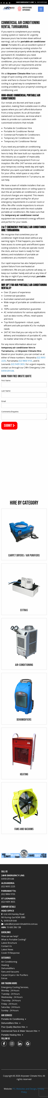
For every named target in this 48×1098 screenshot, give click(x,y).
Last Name (5, 391)
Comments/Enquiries (10, 411)
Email (3, 401)
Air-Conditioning (9, 961)
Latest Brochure (9, 942)
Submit (9, 425)
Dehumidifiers (8, 968)
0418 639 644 (7, 370)
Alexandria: (24, 885)
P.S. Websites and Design (24, 1088)
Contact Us (6, 946)
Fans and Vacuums (10, 971)
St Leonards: (24, 900)
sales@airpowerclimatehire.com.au (21, 924)
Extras (4, 978)
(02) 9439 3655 (18, 364)
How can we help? (9, 936)
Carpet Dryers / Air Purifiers (14, 975)
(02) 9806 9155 (25, 360)
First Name (5, 380)
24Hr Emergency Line (31, 2)
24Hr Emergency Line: (24, 877)
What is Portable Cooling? (13, 939)
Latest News (7, 949)
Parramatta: (24, 892)
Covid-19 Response (10, 952)
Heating (5, 965)
